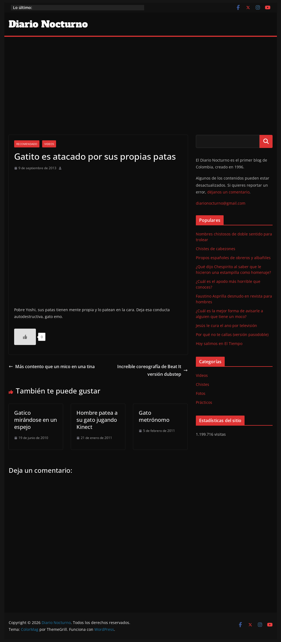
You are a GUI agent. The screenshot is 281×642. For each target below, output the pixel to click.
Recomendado (26, 144)
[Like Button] (25, 337)
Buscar (266, 141)
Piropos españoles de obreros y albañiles (233, 257)
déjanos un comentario (228, 192)
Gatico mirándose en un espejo (35, 420)
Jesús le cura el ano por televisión (226, 325)
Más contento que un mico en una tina (52, 367)
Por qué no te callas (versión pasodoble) (232, 334)
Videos (49, 144)
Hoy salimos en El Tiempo (219, 343)
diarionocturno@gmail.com (220, 203)
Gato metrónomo (154, 416)
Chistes (202, 384)
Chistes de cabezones (215, 248)
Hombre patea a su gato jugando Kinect (97, 420)
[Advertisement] (140, 78)
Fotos (200, 393)
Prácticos (204, 402)
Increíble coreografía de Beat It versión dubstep (152, 370)
